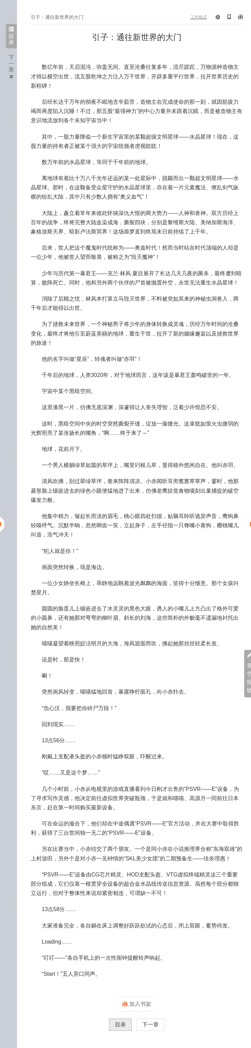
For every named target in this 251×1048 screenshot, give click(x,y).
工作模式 (198, 17)
